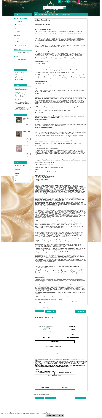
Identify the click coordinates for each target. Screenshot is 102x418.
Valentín (19, 31)
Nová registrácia (72, 1)
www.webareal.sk (28, 408)
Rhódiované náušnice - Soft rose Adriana (27, 145)
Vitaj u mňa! (41, 14)
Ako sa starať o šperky (20, 99)
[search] (64, 8)
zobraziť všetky (51, 311)
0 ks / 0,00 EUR (84, 1)
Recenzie (68, 14)
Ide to (16, 171)
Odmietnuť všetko (50, 415)
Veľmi (16, 167)
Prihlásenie (62, 1)
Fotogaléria (63, 14)
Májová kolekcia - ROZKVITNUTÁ (24, 28)
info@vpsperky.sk (19, 79)
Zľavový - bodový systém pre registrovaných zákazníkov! (21, 93)
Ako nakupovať (47, 14)
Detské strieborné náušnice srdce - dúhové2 (26, 118)
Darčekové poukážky (21, 59)
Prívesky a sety (20, 42)
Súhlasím (60, 415)
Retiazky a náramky (21, 45)
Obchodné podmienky (56, 14)
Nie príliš (16, 175)
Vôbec (16, 179)
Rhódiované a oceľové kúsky (23, 52)
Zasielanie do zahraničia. (20, 106)
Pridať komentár (80, 311)
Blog (72, 14)
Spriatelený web (18, 88)
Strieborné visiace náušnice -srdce (26, 132)
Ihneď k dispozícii (21, 24)
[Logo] (23, 7)
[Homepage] (36, 14)
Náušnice (19, 38)
